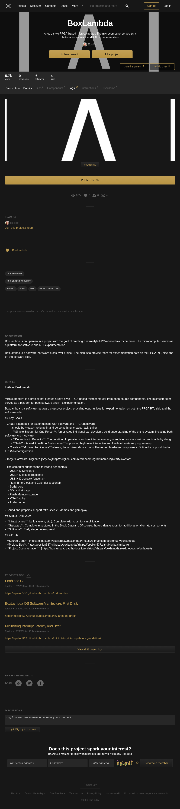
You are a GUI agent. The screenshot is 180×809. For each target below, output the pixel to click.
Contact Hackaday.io (35, 793)
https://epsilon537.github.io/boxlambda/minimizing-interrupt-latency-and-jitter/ (53, 638)
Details (27, 88)
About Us (15, 793)
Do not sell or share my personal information (146, 793)
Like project (112, 54)
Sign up (151, 5)
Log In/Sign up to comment (22, 729)
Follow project (69, 54)
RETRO (11, 288)
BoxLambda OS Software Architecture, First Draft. (43, 603)
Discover (35, 5)
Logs (73, 88)
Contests (50, 5)
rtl (32, 288)
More (78, 6)
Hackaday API (113, 793)
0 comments (43, 586)
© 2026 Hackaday (90, 800)
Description (13, 88)
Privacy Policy (94, 793)
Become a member (59, 754)
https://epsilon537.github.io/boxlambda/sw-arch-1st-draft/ (40, 615)
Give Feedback (57, 793)
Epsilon (90, 45)
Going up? (90, 785)
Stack (64, 5)
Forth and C (14, 581)
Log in (167, 5)
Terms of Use (76, 793)
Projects (21, 5)
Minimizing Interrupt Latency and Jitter (34, 626)
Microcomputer (49, 288)
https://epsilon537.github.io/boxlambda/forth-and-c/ (36, 593)
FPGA (22, 288)
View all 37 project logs (90, 649)
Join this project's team (19, 227)
